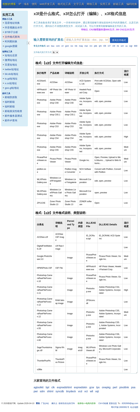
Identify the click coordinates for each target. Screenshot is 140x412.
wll (91, 391)
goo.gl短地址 (12, 87)
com (58, 46)
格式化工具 (64, 4)
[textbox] (87, 39)
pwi (36, 391)
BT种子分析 (11, 32)
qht (100, 46)
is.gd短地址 (11, 78)
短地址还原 (11, 55)
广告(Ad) (45, 403)
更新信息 (113, 403)
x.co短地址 (11, 83)
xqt (97, 391)
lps (98, 387)
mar (86, 46)
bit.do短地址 (11, 74)
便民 (34, 4)
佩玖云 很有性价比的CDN (63, 403)
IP (20, 4)
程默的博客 (9, 4)
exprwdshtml (64, 387)
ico (72, 46)
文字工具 (79, 4)
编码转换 (131, 4)
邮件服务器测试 (13, 115)
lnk (76, 46)
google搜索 (11, 46)
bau (52, 46)
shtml (50, 391)
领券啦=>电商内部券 (87, 403)
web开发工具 (47, 4)
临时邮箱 (10, 101)
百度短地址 (11, 64)
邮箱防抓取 (11, 97)
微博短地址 (11, 60)
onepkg (106, 387)
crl (62, 46)
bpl (47, 387)
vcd (80, 391)
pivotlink (124, 387)
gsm (67, 46)
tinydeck (71, 391)
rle (118, 46)
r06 (104, 46)
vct (86, 391)
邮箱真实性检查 (13, 111)
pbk (95, 46)
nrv (91, 46)
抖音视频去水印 (13, 27)
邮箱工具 (118, 4)
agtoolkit (38, 387)
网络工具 (92, 4)
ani (48, 46)
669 (135, 46)
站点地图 (134, 407)
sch (122, 46)
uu (126, 46)
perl (115, 387)
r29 (113, 46)
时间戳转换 (11, 41)
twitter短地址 (12, 69)
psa (133, 387)
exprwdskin (80, 387)
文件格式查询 (12, 36)
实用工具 (105, 4)
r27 (109, 46)
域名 (26, 4)
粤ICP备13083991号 (120, 407)
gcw (91, 387)
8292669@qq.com (130, 403)
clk (53, 387)
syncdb (60, 391)
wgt (130, 46)
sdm (42, 391)
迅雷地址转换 (12, 22)
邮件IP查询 (11, 120)
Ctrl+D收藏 (103, 403)
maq (81, 46)
